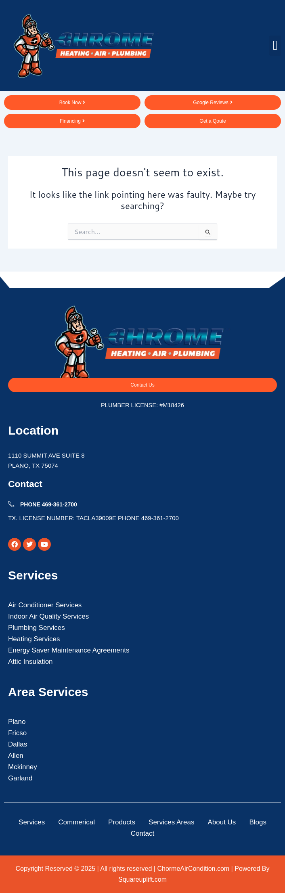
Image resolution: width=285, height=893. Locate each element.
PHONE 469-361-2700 (48, 504)
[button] (275, 46)
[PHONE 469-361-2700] (11, 504)
